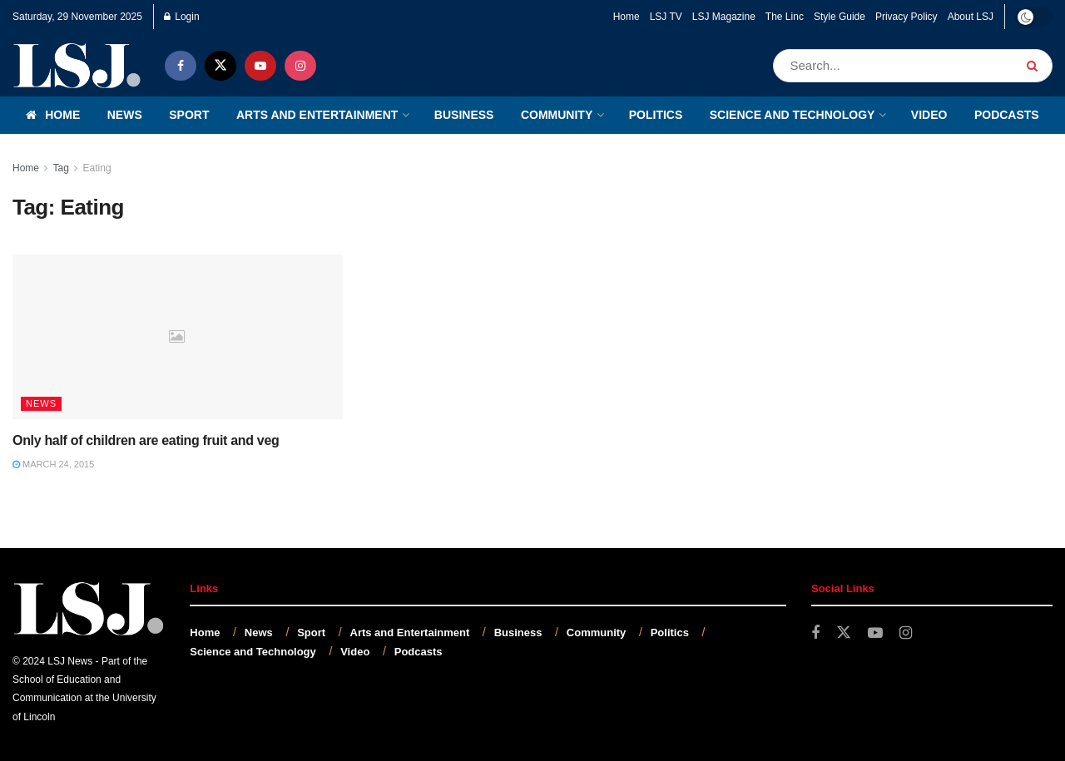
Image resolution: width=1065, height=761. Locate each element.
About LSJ (970, 16)
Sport (189, 114)
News (124, 114)
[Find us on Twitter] (220, 66)
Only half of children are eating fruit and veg (145, 440)
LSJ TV (666, 16)
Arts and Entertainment (317, 114)
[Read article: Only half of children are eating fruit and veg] (177, 336)
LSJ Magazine (723, 16)
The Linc (784, 16)
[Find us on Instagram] (300, 66)
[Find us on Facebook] (180, 66)
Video (929, 114)
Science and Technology (792, 114)
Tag (60, 168)
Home (626, 16)
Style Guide (839, 16)
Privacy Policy (906, 16)
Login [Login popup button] (182, 16)
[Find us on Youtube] (260, 66)
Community (556, 114)
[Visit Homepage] (76, 65)
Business (464, 114)
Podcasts (1006, 114)
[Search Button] (1035, 65)
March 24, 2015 (53, 464)
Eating (97, 168)
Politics (656, 114)
